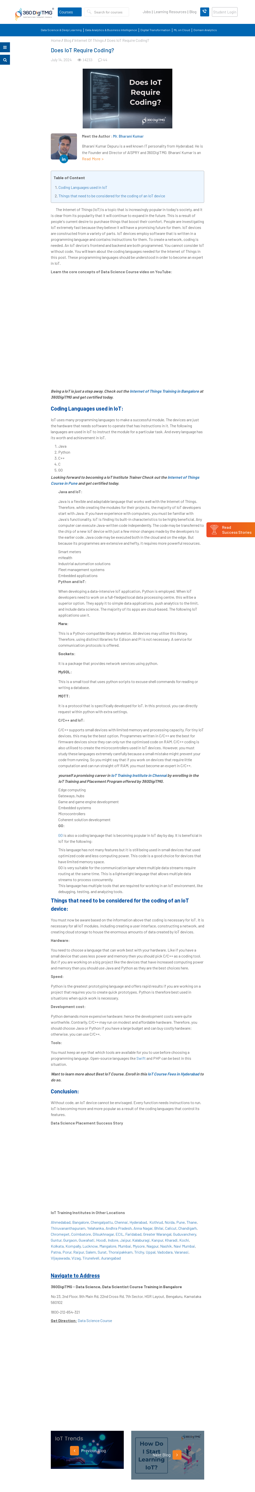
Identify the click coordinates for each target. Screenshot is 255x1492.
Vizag (76, 1258)
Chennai (121, 1222)
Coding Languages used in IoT (83, 187)
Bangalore (80, 1222)
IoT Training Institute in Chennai (139, 775)
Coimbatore (81, 1234)
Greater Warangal (157, 1234)
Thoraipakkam (120, 1252)
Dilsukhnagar (103, 1234)
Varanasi (181, 1252)
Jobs (147, 11)
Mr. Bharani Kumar (128, 136)
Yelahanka (95, 1228)
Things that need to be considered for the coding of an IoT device (112, 195)
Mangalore (107, 1246)
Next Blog (167, 1455)
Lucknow (90, 1246)
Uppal (150, 1252)
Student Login (224, 12)
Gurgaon (70, 1240)
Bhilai (158, 1228)
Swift (141, 1058)
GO (60, 835)
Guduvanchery (184, 1234)
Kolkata (57, 1246)
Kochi (184, 1240)
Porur (67, 1252)
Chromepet (60, 1234)
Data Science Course (95, 1320)
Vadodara (165, 1252)
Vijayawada (60, 1258)
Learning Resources (170, 11)
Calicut (171, 1228)
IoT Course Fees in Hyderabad (173, 1073)
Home (56, 40)
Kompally (73, 1246)
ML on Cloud (182, 30)
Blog (192, 11)
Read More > (93, 158)
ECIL (120, 1234)
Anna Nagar (142, 1228)
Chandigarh (187, 1228)
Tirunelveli (90, 1258)
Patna (56, 1252)
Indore (113, 1240)
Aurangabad (111, 1258)
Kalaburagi (141, 1240)
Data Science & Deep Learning (61, 30)
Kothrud (156, 1222)
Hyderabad (138, 1222)
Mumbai (124, 1246)
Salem (91, 1252)
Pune (180, 1222)
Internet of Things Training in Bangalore (164, 391)
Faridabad (133, 1234)
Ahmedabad (60, 1222)
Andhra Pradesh (119, 1228)
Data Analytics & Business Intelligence (111, 30)
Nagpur (152, 1246)
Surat (102, 1252)
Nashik (166, 1246)
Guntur (56, 1240)
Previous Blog (88, 1450)
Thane (192, 1222)
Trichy (139, 1252)
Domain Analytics (205, 30)
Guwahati (86, 1240)
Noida (170, 1222)
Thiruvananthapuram (68, 1228)
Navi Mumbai (184, 1246)
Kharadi (171, 1240)
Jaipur (125, 1240)
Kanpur (157, 1240)
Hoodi (101, 1240)
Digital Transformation (155, 30)
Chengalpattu (102, 1222)
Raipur (78, 1252)
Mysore (139, 1246)
